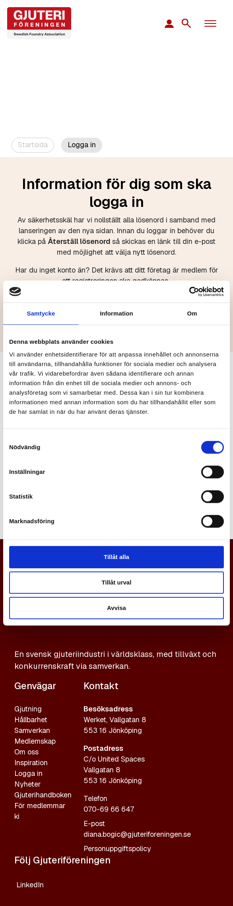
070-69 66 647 (108, 809)
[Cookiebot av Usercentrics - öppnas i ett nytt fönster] (189, 291)
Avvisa (116, 607)
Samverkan (32, 730)
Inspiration (31, 762)
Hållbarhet (30, 719)
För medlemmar (40, 805)
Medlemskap (35, 741)
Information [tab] (116, 313)
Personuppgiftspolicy (117, 848)
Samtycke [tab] (41, 313)
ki (16, 816)
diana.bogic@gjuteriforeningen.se (137, 834)
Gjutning (28, 708)
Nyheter (27, 784)
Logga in (28, 773)
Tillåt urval (117, 582)
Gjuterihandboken (43, 794)
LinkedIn (30, 884)
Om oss (26, 751)
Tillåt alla (116, 556)
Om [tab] (192, 313)
